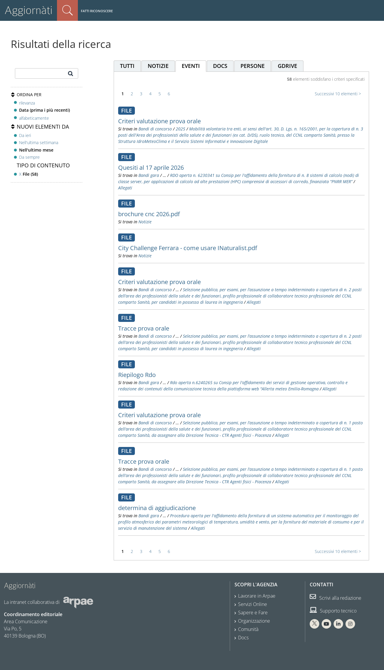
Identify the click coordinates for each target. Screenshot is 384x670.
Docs (243, 637)
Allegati (125, 188)
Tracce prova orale (143, 328)
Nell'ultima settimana (38, 142)
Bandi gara (148, 175)
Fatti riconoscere (97, 11)
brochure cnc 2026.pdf (149, 214)
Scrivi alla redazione (335, 598)
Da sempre (29, 157)
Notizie (145, 222)
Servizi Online (252, 604)
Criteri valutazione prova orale (159, 121)
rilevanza (27, 103)
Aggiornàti (28, 10)
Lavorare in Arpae (256, 596)
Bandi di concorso (155, 129)
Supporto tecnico (333, 610)
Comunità (248, 629)
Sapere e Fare (253, 612)
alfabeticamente (34, 118)
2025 (180, 129)
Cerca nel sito (67, 10)
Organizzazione (254, 621)
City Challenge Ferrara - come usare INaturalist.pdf (187, 248)
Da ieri (25, 135)
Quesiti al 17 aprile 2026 (151, 167)
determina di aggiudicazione (157, 508)
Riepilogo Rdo (137, 375)
